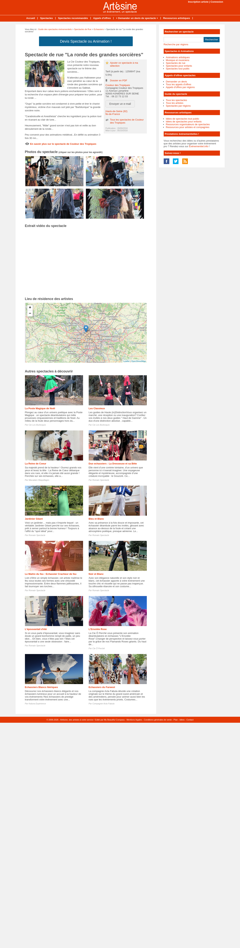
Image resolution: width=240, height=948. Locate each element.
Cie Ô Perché (98, 648)
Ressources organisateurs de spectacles (188, 124)
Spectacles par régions (178, 105)
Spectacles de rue (175, 63)
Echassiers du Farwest (102, 687)
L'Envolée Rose (98, 629)
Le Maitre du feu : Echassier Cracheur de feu (50, 574)
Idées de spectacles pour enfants (184, 121)
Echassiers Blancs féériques (41, 687)
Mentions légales (134, 720)
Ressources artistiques (176, 18)
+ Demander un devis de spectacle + (137, 18)
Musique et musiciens (177, 60)
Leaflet (126, 361)
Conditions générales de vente (158, 720)
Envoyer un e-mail (120, 103)
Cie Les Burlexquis (37, 425)
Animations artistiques (178, 57)
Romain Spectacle (100, 480)
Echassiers (99, 29)
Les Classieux (97, 408)
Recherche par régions (176, 44)
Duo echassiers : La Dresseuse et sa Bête (113, 463)
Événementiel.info (198, 146)
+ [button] (30, 308)
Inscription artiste (198, 1)
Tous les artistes (174, 103)
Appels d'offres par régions (180, 87)
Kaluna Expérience (37, 703)
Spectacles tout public (178, 68)
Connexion (217, 1)
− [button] (30, 314)
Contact (190, 720)
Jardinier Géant (34, 518)
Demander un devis (176, 81)
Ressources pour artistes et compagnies (187, 127)
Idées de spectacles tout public (182, 118)
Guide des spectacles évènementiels (55, 29)
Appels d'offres (102, 18)
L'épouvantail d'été (36, 629)
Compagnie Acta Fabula (103, 703)
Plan (176, 720)
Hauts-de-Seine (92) (117, 111)
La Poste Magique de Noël (40, 408)
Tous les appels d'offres (178, 84)
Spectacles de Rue (82, 29)
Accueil (30, 18)
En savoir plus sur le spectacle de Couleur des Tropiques (63, 143)
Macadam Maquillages (39, 480)
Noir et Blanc (96, 574)
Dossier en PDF (118, 80)
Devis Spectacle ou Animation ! (86, 41)
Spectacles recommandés (73, 18)
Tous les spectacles (176, 100)
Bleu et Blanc (96, 518)
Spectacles (46, 18)
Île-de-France (113, 114)
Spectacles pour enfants (179, 65)
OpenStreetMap (138, 361)
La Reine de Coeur (35, 463)
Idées (181, 720)
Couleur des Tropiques (118, 85)
